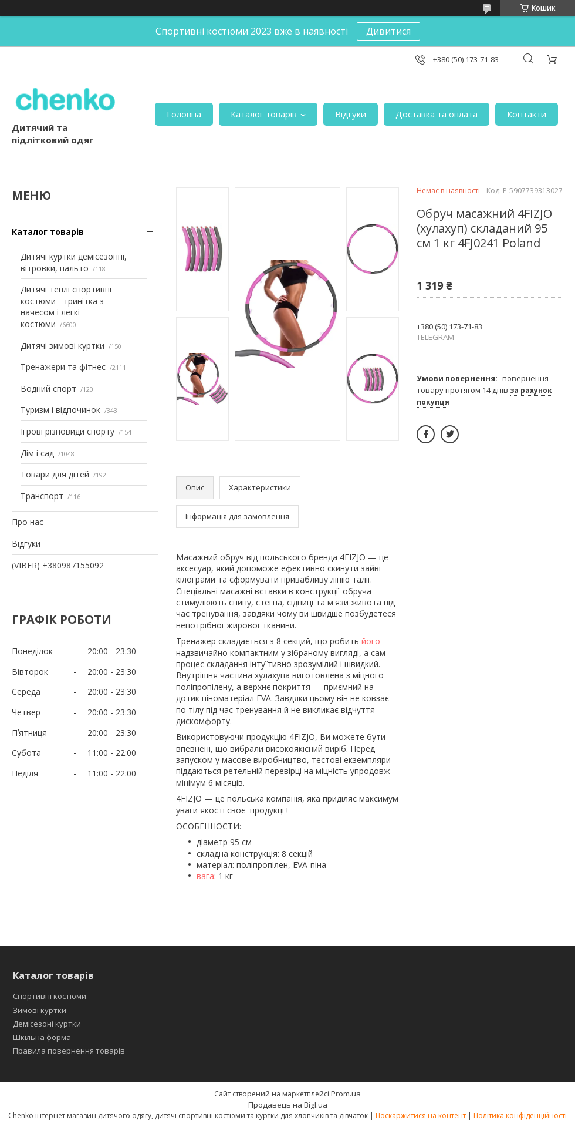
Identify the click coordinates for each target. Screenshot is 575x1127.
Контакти (526, 114)
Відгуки (350, 114)
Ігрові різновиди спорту (67, 431)
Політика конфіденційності (520, 1116)
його (370, 641)
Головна (184, 114)
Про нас (27, 521)
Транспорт (42, 496)
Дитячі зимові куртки (62, 345)
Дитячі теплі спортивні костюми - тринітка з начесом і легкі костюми (66, 306)
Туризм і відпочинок (60, 409)
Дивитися (388, 31)
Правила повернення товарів (69, 1050)
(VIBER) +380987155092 (58, 565)
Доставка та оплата (436, 114)
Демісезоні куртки (47, 1023)
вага (205, 876)
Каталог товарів (264, 114)
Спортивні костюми (49, 996)
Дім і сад (37, 453)
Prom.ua (346, 1093)
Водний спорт (48, 388)
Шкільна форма (42, 1037)
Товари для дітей (55, 474)
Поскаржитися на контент (421, 1116)
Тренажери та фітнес (63, 366)
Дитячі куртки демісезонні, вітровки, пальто (74, 262)
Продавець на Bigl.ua (287, 1104)
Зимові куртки (39, 1010)
